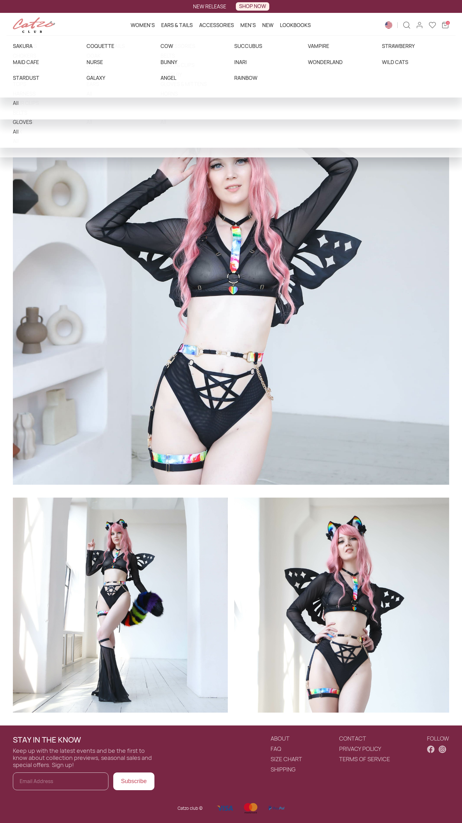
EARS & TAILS (177, 25)
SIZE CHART (286, 759)
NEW (267, 25)
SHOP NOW (252, 6)
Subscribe (134, 781)
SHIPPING (283, 769)
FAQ (276, 749)
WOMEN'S (143, 25)
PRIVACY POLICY (360, 749)
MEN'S (248, 25)
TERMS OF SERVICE (364, 759)
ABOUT (280, 738)
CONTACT (352, 738)
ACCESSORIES (216, 25)
